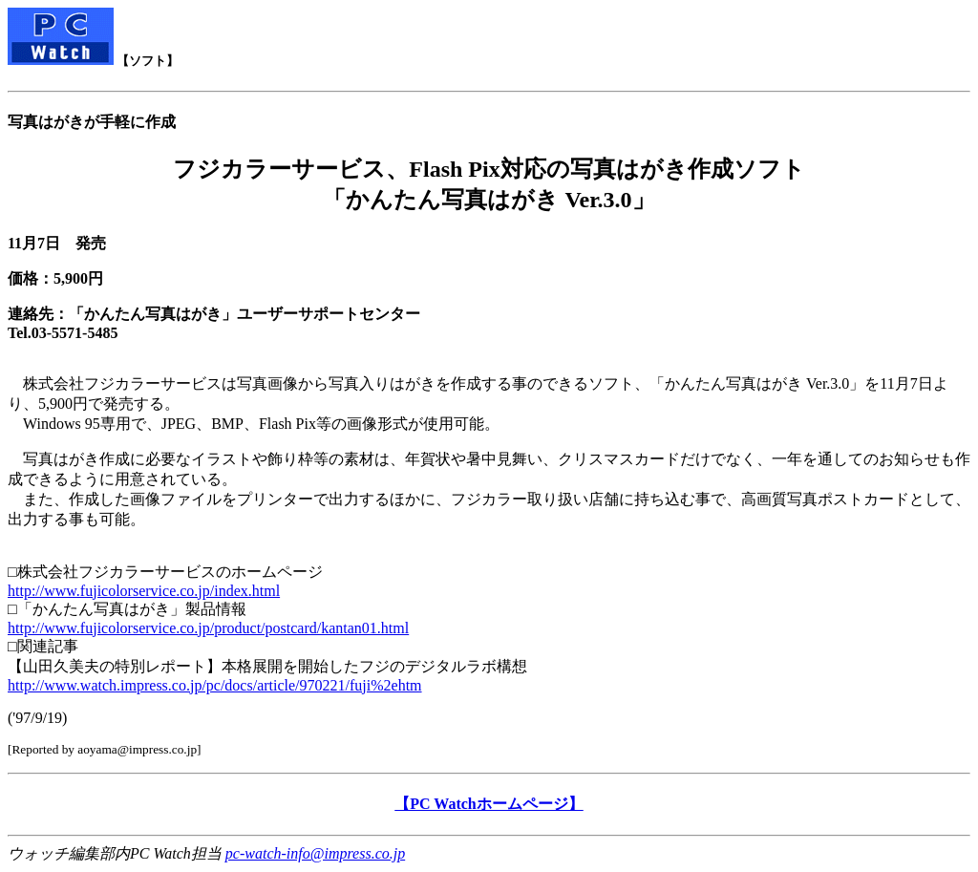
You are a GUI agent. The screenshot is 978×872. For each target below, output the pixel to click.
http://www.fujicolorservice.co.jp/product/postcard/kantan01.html (208, 628)
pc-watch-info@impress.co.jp (315, 853)
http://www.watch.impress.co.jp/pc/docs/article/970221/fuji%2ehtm (215, 685)
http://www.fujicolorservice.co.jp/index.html (144, 591)
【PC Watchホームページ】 (488, 804)
